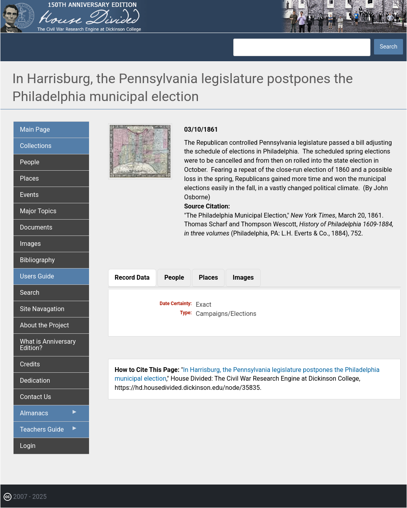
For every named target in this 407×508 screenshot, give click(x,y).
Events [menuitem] (29, 195)
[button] (140, 176)
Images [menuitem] (30, 243)
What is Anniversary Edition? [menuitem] (48, 345)
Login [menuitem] (27, 446)
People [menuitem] (29, 162)
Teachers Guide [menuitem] (49, 431)
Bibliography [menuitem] (37, 260)
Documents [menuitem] (36, 227)
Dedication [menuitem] (35, 380)
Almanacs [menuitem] (49, 415)
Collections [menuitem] (36, 146)
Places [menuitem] (29, 178)
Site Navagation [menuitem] (42, 309)
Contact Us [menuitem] (35, 397)
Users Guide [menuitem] (37, 276)
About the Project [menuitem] (44, 325)
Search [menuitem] (29, 292)
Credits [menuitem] (30, 364)
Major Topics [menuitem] (38, 211)
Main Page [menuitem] (35, 129)
